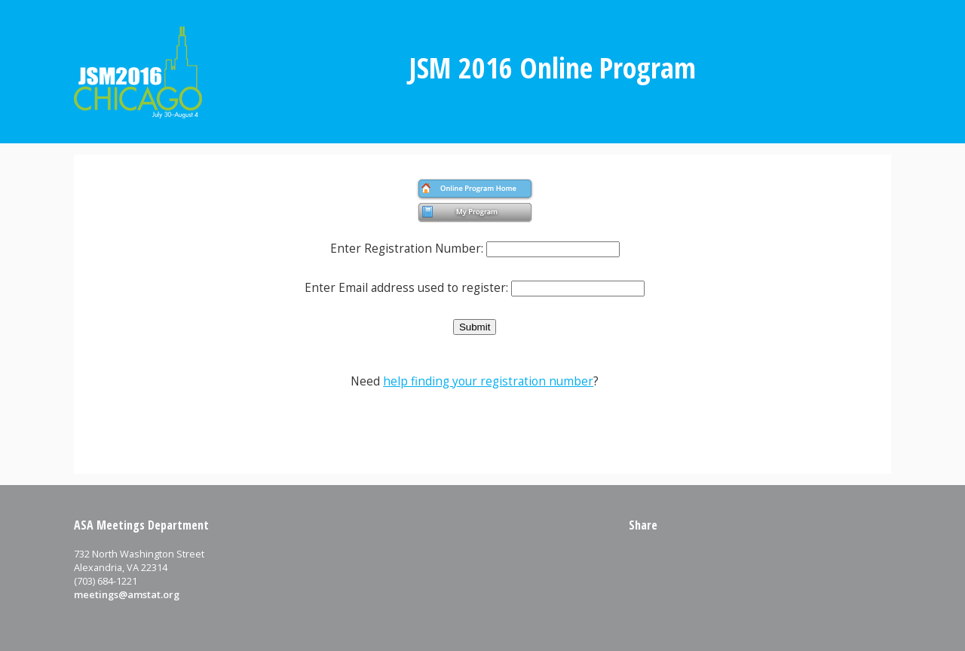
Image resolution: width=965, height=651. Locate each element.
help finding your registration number (488, 381)
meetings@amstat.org (126, 594)
